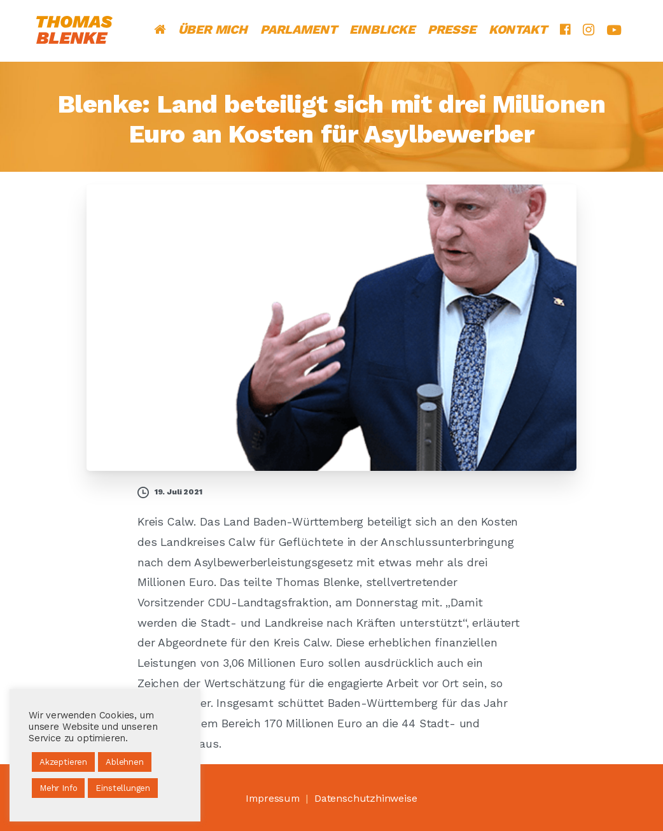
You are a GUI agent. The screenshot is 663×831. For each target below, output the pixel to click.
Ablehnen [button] (125, 762)
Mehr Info (58, 788)
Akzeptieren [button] (63, 762)
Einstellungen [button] (122, 788)
